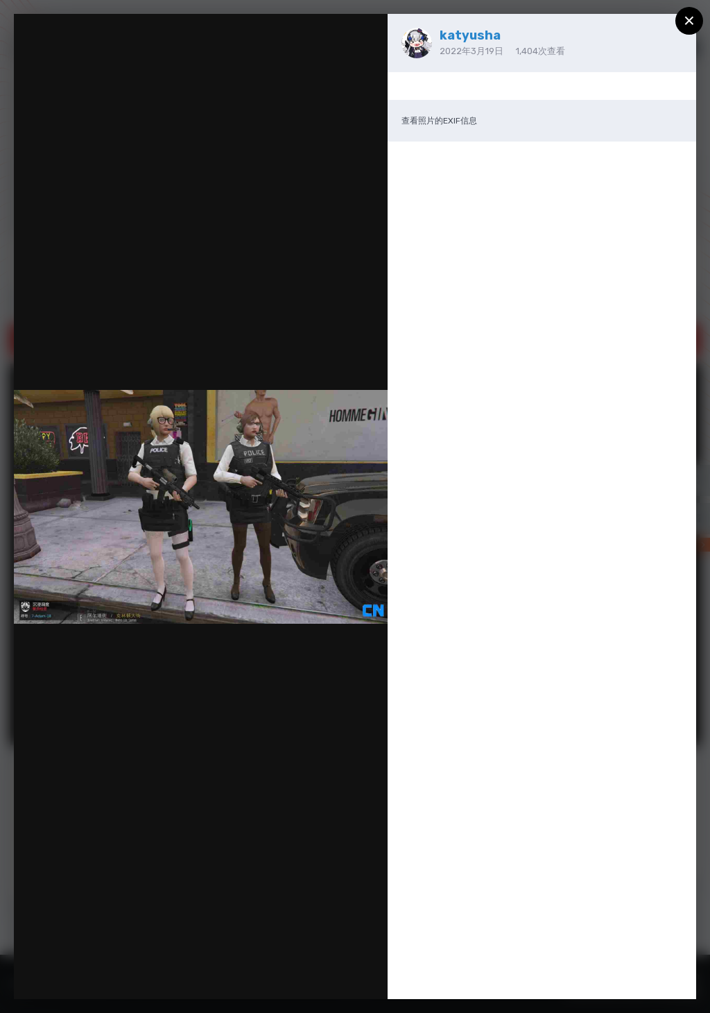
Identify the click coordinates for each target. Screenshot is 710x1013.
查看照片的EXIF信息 (439, 121)
